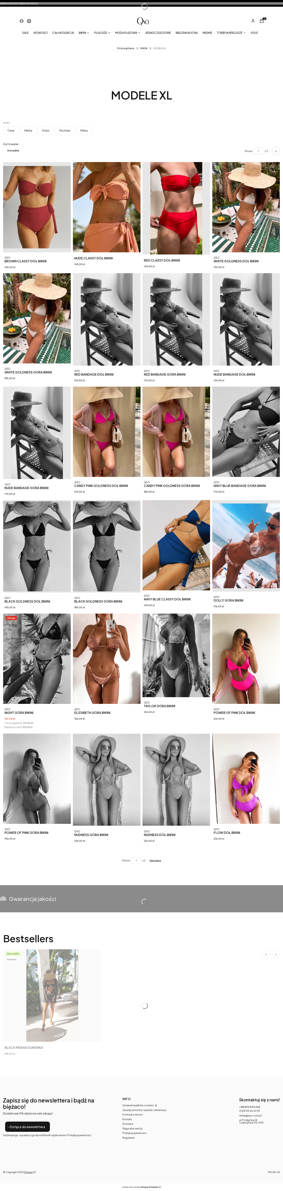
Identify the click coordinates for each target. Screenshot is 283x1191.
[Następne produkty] (155, 861)
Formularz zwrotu (132, 1114)
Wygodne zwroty (132, 1128)
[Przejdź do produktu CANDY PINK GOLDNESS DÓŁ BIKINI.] (107, 432)
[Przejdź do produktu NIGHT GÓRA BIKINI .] (37, 659)
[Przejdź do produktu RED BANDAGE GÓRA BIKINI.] (176, 319)
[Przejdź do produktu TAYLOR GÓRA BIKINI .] (176, 655)
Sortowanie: (11, 144)
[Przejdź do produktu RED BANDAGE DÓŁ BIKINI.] (107, 319)
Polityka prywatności (134, 1133)
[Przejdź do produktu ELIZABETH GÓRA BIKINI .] (107, 659)
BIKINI (144, 48)
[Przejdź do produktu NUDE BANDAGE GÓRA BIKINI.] (37, 433)
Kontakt (127, 1119)
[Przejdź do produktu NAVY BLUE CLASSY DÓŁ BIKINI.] (176, 545)
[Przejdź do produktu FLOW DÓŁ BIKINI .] (246, 779)
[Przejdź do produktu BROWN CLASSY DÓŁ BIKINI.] (37, 207)
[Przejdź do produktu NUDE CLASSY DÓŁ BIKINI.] (107, 207)
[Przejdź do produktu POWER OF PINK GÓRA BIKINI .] (37, 779)
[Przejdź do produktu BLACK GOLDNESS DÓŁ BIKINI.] (37, 546)
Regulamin (128, 1138)
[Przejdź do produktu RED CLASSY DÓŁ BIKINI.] (176, 208)
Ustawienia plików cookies (138, 1105)
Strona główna (125, 48)
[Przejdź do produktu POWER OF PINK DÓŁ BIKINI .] (246, 659)
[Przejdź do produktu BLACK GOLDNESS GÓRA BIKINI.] (107, 546)
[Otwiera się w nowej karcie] (21, 21)
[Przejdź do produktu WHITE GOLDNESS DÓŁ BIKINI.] (246, 207)
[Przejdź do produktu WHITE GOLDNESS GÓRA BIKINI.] (37, 318)
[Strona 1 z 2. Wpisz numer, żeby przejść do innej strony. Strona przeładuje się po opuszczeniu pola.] (258, 151)
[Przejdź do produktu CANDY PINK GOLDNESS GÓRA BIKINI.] (176, 432)
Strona (248, 151)
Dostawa (127, 1124)
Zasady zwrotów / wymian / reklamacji (144, 1110)
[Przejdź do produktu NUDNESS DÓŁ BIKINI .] (176, 780)
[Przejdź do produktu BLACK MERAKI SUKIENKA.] (52, 995)
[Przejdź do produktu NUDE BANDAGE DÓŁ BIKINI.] (246, 319)
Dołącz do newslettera (27, 1127)
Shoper (28, 1172)
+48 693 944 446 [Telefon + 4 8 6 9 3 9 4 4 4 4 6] (249, 1106)
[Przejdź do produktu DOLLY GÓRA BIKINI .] (246, 546)
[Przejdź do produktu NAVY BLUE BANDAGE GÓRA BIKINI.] (246, 432)
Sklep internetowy (140, 1187)
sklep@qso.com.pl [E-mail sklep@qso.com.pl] (250, 1115)
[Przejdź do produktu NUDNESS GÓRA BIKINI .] (107, 780)
